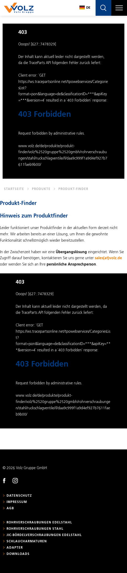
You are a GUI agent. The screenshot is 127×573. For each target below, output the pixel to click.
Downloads (18, 554)
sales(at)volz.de (108, 258)
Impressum (17, 502)
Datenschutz (19, 495)
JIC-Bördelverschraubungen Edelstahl (44, 535)
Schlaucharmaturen (27, 541)
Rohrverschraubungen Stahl (35, 528)
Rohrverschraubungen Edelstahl (39, 522)
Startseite (14, 189)
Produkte (41, 189)
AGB (10, 508)
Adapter (15, 547)
